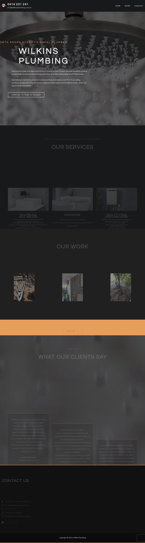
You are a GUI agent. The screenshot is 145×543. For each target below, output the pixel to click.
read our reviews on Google (26, 99)
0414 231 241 (18, 4)
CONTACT (138, 6)
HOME (117, 6)
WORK (127, 6)
